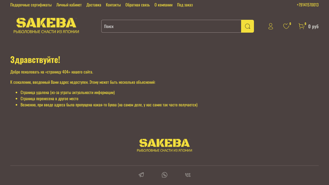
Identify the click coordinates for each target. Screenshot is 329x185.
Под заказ (185, 5)
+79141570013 (308, 5)
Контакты (113, 5)
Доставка (93, 5)
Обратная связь (137, 5)
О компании (163, 5)
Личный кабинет (69, 5)
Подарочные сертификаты (31, 5)
